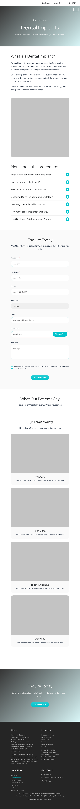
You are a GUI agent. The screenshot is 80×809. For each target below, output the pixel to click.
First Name (15, 258)
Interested (15, 300)
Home (17, 34)
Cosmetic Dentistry (41, 34)
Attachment (15, 328)
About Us (14, 775)
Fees (12, 788)
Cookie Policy (59, 796)
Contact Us (14, 785)
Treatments (26, 34)
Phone (14, 286)
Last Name (15, 272)
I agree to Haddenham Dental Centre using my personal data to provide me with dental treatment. (40, 367)
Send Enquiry (40, 377)
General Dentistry (16, 780)
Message (14, 342)
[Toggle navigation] (76, 9)
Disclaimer (40, 796)
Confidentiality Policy (29, 796)
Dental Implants (16, 778)
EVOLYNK (48, 799)
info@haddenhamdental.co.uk (53, 777)
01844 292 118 (47, 775)
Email (13, 314)
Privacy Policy (49, 796)
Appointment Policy (17, 790)
